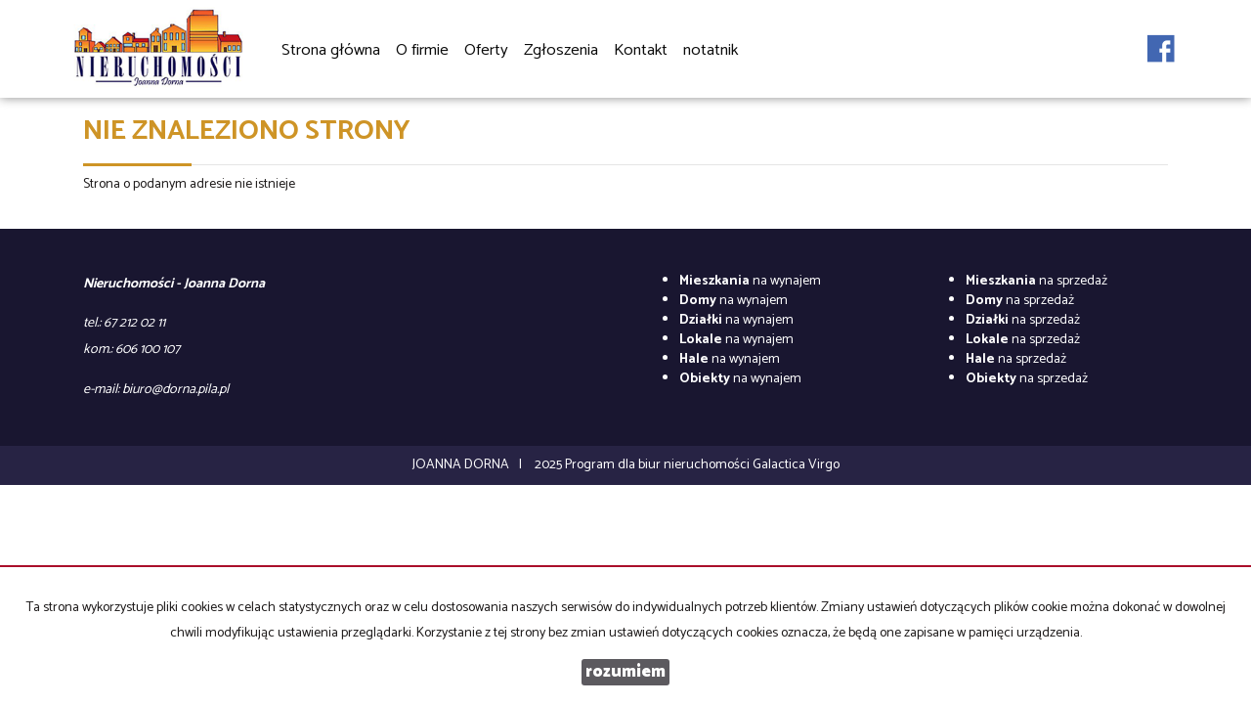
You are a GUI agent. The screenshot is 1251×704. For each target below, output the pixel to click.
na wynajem (750, 281)
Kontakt (641, 50)
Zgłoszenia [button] (561, 51)
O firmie (422, 50)
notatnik (710, 50)
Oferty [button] (486, 51)
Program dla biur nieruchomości (659, 465)
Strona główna (330, 50)
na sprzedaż (1036, 281)
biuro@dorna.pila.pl (175, 389)
